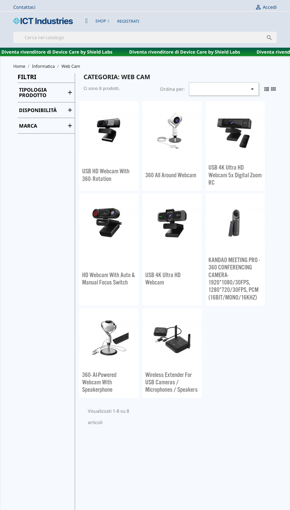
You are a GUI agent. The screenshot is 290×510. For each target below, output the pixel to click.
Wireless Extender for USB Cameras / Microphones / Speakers (171, 382)
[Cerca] (145, 37)
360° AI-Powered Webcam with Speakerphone (99, 382)
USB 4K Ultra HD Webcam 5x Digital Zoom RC (235, 175)
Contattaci (24, 7)
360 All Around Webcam (170, 175)
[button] (102, 20)
